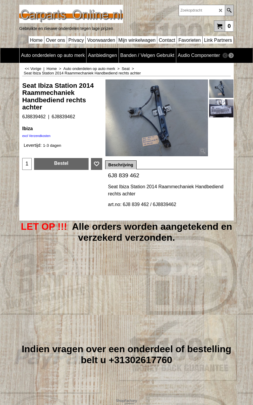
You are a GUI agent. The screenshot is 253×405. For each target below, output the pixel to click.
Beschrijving (120, 164)
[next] (231, 55)
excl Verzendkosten (36, 136)
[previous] (225, 55)
